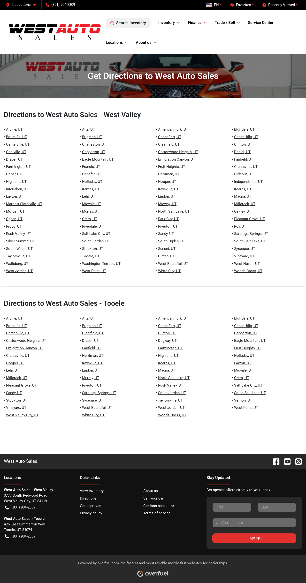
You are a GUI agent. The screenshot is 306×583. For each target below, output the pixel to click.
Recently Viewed (278, 5)
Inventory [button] (166, 22)
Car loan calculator (158, 506)
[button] (23, 4)
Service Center (261, 22)
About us (150, 491)
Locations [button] (114, 42)
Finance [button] (195, 22)
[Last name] (276, 507)
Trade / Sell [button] (225, 22)
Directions (88, 498)
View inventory (92, 491)
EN (212, 5)
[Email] (254, 523)
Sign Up (254, 538)
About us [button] (143, 42)
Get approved (90, 506)
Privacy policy (91, 513)
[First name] (231, 507)
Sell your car (153, 498)
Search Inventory (128, 23)
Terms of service (156, 513)
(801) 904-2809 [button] (60, 4)
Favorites (240, 5)
